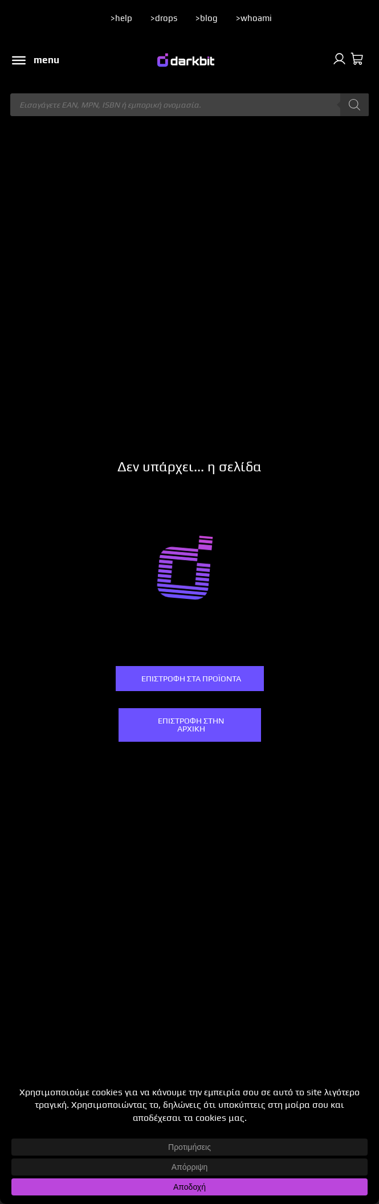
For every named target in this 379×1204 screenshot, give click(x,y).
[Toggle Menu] (19, 60)
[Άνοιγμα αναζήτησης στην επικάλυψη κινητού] (189, 104)
